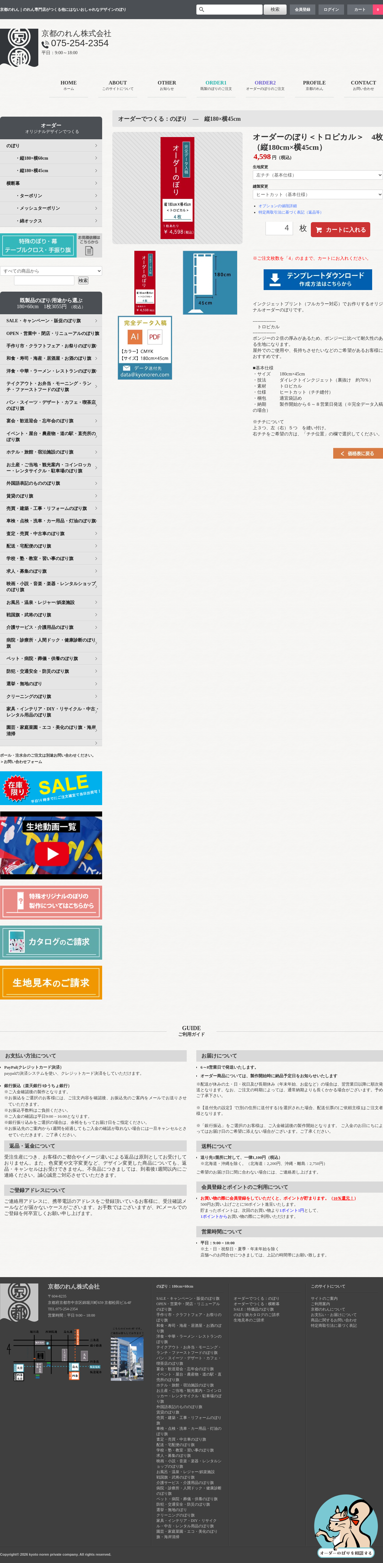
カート (360, 9)
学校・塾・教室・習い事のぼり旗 (39, 558)
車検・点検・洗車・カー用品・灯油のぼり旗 (51, 521)
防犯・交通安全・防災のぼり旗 (37, 671)
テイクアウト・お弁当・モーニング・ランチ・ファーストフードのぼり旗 (48, 386)
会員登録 (302, 9)
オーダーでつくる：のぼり (257, 1298)
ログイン (331, 9)
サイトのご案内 (324, 1298)
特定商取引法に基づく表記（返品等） (291, 212)
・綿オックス (24, 221)
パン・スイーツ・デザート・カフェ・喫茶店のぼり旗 (51, 405)
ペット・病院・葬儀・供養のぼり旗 (42, 658)
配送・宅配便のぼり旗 (28, 546)
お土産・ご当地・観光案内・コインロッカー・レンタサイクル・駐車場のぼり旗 (48, 467)
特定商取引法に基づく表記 (334, 1325)
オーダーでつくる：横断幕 (257, 1304)
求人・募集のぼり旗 (26, 571)
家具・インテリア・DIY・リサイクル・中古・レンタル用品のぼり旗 (53, 712)
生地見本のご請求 (249, 1320)
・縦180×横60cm (27, 158)
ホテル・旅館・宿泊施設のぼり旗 (39, 452)
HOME (68, 86)
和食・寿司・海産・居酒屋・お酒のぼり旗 (48, 358)
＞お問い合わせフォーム (21, 762)
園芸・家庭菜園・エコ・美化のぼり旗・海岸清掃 (51, 730)
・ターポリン (24, 195)
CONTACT (363, 86)
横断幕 (13, 183)
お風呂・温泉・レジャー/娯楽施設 (40, 602)
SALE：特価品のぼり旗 (254, 1309)
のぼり (13, 145)
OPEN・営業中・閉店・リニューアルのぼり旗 (52, 333)
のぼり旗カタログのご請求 (257, 1314)
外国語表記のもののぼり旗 (33, 483)
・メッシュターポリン (33, 208)
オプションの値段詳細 (278, 206)
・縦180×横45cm (27, 170)
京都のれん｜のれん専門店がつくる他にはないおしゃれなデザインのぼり (63, 9)
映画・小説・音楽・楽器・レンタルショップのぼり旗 (51, 586)
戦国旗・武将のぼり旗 (28, 615)
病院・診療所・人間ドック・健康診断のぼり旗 (51, 643)
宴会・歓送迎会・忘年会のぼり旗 (39, 420)
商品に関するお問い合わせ (334, 1320)
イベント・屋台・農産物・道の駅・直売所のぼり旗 (51, 436)
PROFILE (314, 86)
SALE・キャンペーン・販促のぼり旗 (43, 320)
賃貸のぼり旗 (19, 496)
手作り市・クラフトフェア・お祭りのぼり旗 (51, 346)
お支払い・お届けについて (334, 1314)
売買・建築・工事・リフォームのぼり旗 (46, 508)
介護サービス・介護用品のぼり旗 (39, 627)
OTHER (166, 86)
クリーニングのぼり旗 (28, 696)
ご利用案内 (320, 1304)
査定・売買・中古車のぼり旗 (35, 533)
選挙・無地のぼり (24, 683)
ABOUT (117, 86)
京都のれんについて (328, 1309)
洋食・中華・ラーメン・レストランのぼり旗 (51, 371)
